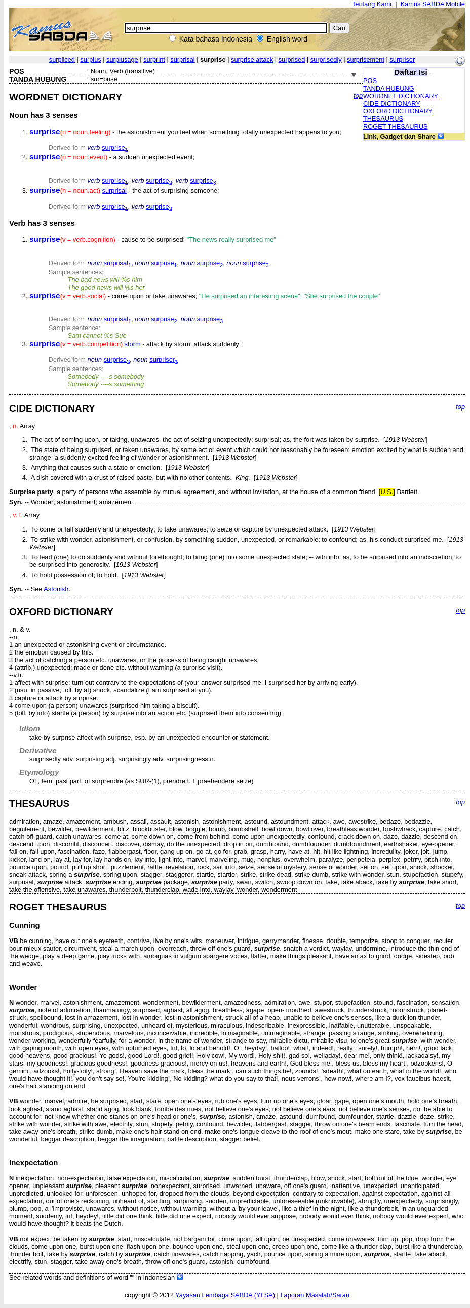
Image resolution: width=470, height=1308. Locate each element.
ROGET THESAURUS (395, 126)
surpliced (62, 59)
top (358, 95)
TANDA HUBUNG (388, 88)
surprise (115, 147)
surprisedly (326, 59)
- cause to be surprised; (152, 239)
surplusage (122, 59)
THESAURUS (383, 118)
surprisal (182, 59)
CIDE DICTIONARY (391, 103)
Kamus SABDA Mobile (433, 4)
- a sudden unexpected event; (111, 157)
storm (133, 344)
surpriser (402, 59)
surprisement (365, 59)
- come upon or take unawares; (204, 296)
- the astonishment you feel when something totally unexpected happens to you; (185, 132)
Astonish (56, 589)
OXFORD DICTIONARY (398, 111)
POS (370, 81)
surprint (154, 59)
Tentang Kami (371, 4)
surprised (292, 59)
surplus (90, 59)
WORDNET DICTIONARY (400, 96)
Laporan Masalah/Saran (314, 1295)
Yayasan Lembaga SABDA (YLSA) (225, 1295)
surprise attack (252, 59)
